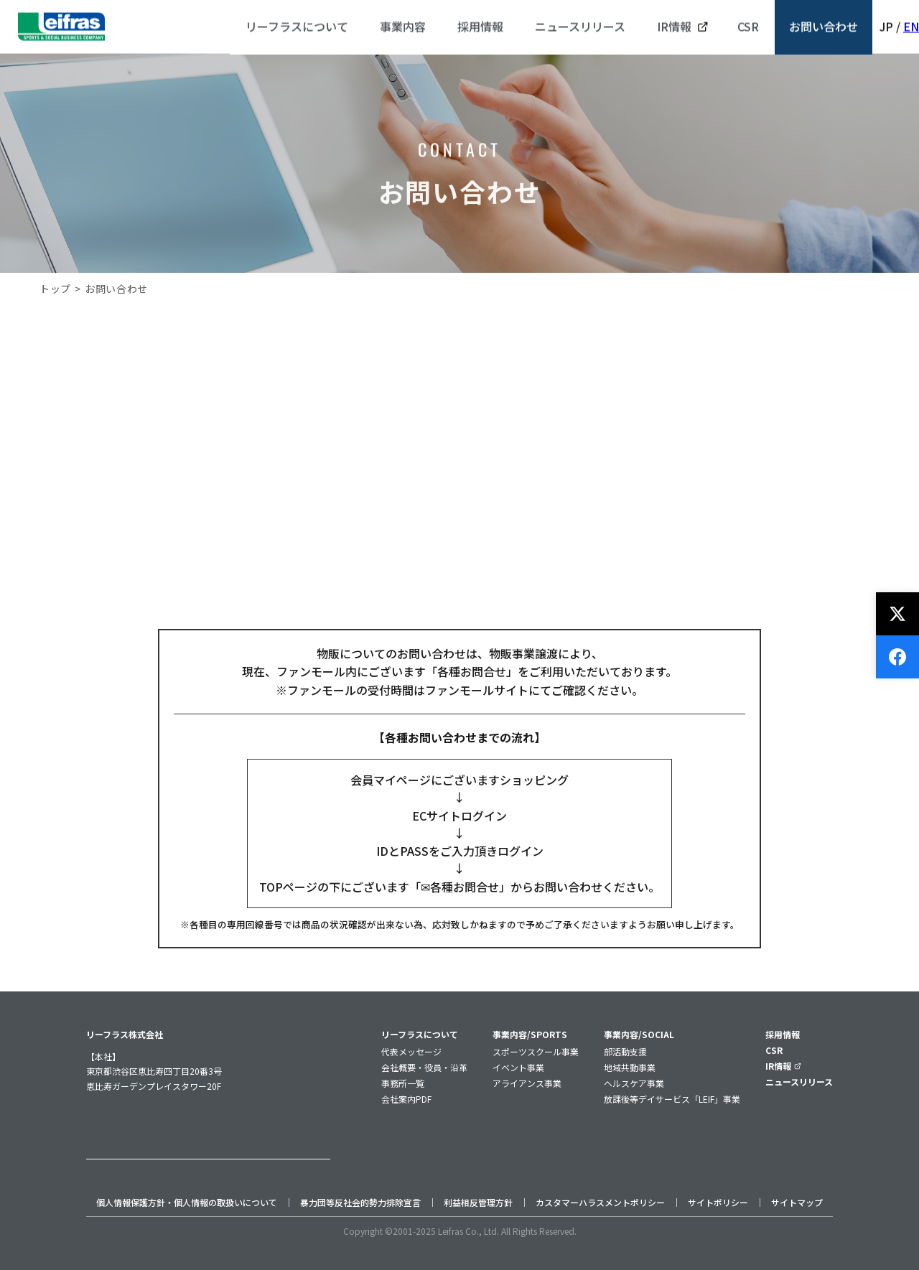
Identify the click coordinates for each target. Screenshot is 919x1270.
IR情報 (783, 1066)
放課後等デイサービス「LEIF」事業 (672, 1099)
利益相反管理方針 (478, 1202)
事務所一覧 (402, 1083)
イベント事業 (518, 1067)
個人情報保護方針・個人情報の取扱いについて (186, 1202)
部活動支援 (625, 1051)
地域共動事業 (630, 1067)
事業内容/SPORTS (530, 1034)
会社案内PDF (406, 1099)
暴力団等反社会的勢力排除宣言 (360, 1202)
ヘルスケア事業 (634, 1083)
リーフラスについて (419, 1034)
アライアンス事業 (527, 1083)
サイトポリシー (718, 1202)
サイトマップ (797, 1202)
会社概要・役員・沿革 (424, 1067)
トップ (55, 288)
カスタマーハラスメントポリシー (600, 1202)
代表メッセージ (411, 1051)
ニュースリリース (799, 1081)
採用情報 (782, 1034)
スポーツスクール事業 (536, 1051)
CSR (774, 1050)
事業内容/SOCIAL (639, 1034)
